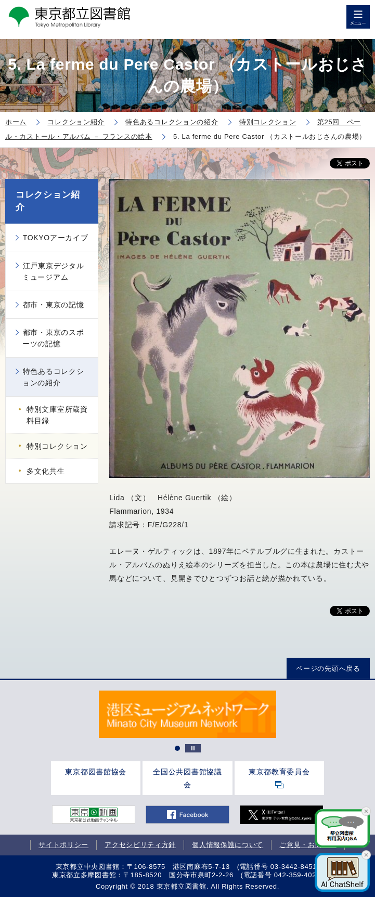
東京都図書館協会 (95, 772)
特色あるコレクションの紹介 (53, 377)
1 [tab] (177, 748)
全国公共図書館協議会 (187, 778)
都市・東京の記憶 (53, 305)
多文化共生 (46, 471)
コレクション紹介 (48, 201)
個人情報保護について (227, 845)
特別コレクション (57, 446)
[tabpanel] (187, 714)
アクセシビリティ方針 (140, 845)
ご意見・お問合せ (308, 845)
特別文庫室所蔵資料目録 (57, 415)
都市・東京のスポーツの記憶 (53, 338)
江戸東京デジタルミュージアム (53, 271)
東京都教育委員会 (279, 772)
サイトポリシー (63, 845)
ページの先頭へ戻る (328, 668)
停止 (193, 748)
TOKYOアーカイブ (55, 237)
